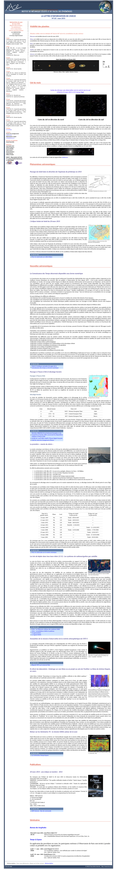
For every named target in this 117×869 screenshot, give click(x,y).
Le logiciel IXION (36, 635)
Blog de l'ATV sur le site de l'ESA (41, 665)
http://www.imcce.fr (106, 866)
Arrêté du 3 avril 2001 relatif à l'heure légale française (47, 438)
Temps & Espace (36, 839)
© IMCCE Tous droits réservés (92, 866)
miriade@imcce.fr (10, 138)
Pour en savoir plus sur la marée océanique (44, 552)
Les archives (9, 129)
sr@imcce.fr (9, 135)
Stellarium (65, 157)
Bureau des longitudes (38, 827)
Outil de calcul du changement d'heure (43, 440)
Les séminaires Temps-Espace (40, 755)
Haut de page (8, 866)
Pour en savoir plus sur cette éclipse (42, 257)
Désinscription (49, 863)
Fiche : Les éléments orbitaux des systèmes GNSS (46, 629)
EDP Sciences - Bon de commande (41, 811)
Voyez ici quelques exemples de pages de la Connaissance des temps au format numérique (45, 367)
